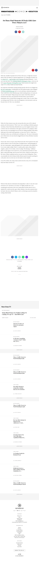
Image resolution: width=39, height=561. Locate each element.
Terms (19, 527)
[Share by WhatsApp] (23, 257)
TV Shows (19, 261)
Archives (19, 532)
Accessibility (19, 531)
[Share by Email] (23, 32)
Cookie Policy (19, 530)
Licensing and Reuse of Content (19, 522)
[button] (19, 32)
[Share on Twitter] (16, 257)
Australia (19, 546)
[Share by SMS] (26, 257)
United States (19, 542)
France (19, 545)
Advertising (19, 518)
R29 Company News (19, 535)
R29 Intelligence (19, 521)
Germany (19, 544)
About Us (19, 515)
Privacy (19, 528)
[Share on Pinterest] (19, 32)
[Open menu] (37, 7)
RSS (19, 533)
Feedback (19, 519)
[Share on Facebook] (16, 32)
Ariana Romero (19, 26)
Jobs (19, 517)
